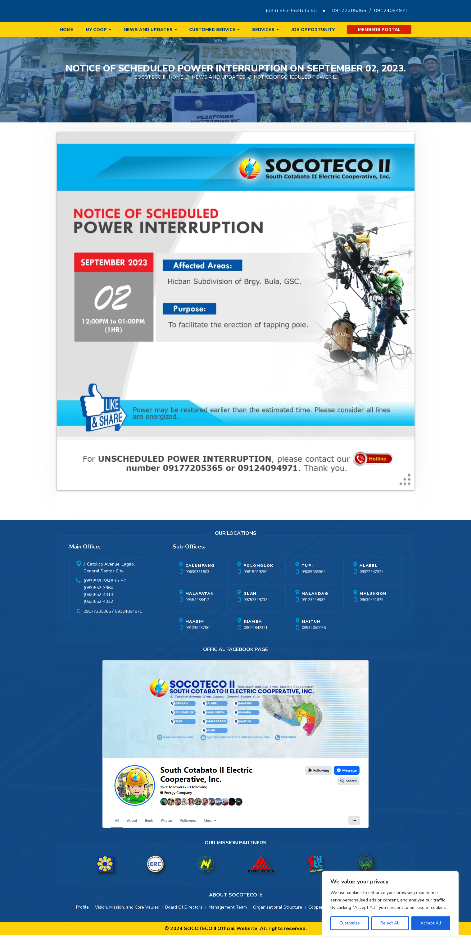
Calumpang (200, 579)
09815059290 (255, 586)
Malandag (314, 607)
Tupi (307, 579)
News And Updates (218, 91)
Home (66, 30)
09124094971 (391, 10)
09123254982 (313, 614)
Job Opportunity (313, 30)
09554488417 (197, 614)
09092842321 (256, 642)
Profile (82, 921)
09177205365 (349, 10)
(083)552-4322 (98, 616)
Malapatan (199, 607)
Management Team (228, 921)
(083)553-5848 (98, 595)
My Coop (96, 30)
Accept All (430, 923)
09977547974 (371, 586)
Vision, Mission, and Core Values (127, 921)
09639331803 (197, 586)
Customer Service (212, 30)
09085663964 (313, 586)
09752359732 (255, 614)
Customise (349, 923)
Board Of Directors (183, 921)
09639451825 (371, 614)
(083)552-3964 (98, 602)
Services (263, 30)
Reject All (390, 923)
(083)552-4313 (98, 609)
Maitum (311, 635)
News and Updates (148, 30)
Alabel (369, 579)
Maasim (194, 635)
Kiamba (253, 635)
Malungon (373, 607)
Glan (249, 607)
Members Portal (379, 30)
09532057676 (314, 642)
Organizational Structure (277, 921)
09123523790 (197, 642)
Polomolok (258, 579)
